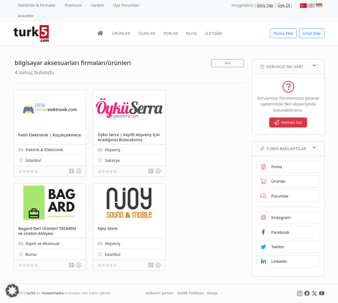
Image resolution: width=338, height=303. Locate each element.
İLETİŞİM (213, 33)
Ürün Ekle (312, 33)
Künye (212, 292)
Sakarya (112, 160)
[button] (12, 290)
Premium (73, 5)
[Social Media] (299, 292)
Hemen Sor (288, 122)
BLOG (191, 33)
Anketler (26, 15)
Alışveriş (112, 149)
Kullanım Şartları (160, 292)
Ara (227, 63)
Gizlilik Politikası (190, 292)
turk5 (30, 292)
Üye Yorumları (126, 5)
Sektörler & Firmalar (37, 5)
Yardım (97, 5)
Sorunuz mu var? (288, 66)
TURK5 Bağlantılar (288, 148)
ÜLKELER (146, 33)
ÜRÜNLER (121, 33)
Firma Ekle (283, 33)
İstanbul (33, 160)
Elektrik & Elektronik (44, 149)
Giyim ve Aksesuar (43, 243)
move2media (53, 292)
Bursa (31, 254)
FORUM (171, 33)
